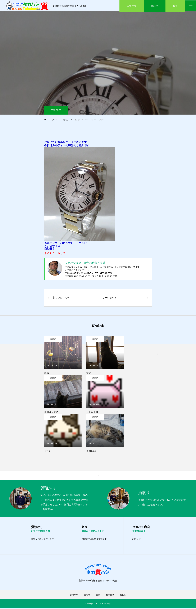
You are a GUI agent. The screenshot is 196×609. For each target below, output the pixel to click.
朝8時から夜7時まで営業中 (94, 540)
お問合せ (136, 540)
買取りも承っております (42, 540)
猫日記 (53, 340)
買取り (87, 596)
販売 (98, 596)
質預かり (74, 596)
